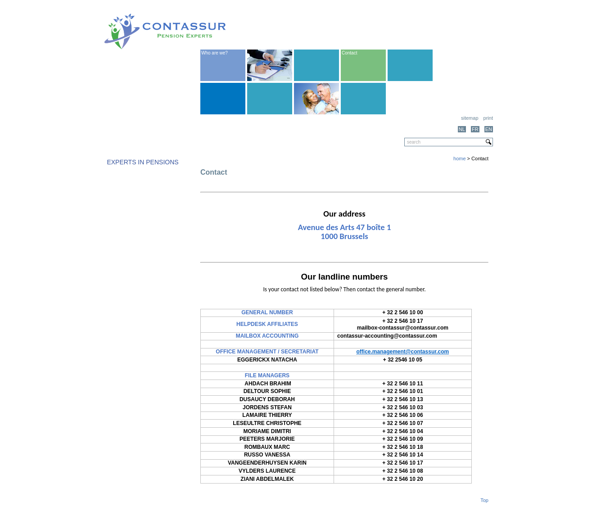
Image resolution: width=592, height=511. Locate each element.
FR (475, 129)
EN (488, 129)
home (459, 158)
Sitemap (470, 118)
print (488, 118)
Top (484, 500)
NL (462, 129)
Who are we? (214, 52)
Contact (349, 52)
